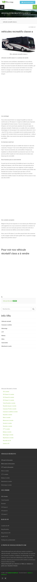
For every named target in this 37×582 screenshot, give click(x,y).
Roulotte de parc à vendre (9, 406)
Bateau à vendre (7, 432)
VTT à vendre (6, 429)
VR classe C (4, 514)
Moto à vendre (6, 417)
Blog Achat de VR (5, 533)
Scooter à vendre (7, 423)
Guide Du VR (4, 536)
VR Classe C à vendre (8, 400)
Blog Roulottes (5, 529)
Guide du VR (6, 443)
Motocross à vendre (8, 420)
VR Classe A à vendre (8, 394)
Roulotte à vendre (7, 414)
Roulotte (3, 503)
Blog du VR (5, 519)
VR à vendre (6, 391)
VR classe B (4, 510)
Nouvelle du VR (7, 440)
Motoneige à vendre (8, 434)
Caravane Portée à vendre (9, 409)
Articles (10, 19)
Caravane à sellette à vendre (10, 411)
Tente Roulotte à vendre (9, 403)
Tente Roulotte (5, 500)
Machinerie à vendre (8, 437)
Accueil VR (3, 19)
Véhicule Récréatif (8, 301)
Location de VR (5, 525)
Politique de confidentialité (8, 540)
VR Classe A (4, 507)
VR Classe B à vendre (8, 397)
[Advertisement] (18, 95)
